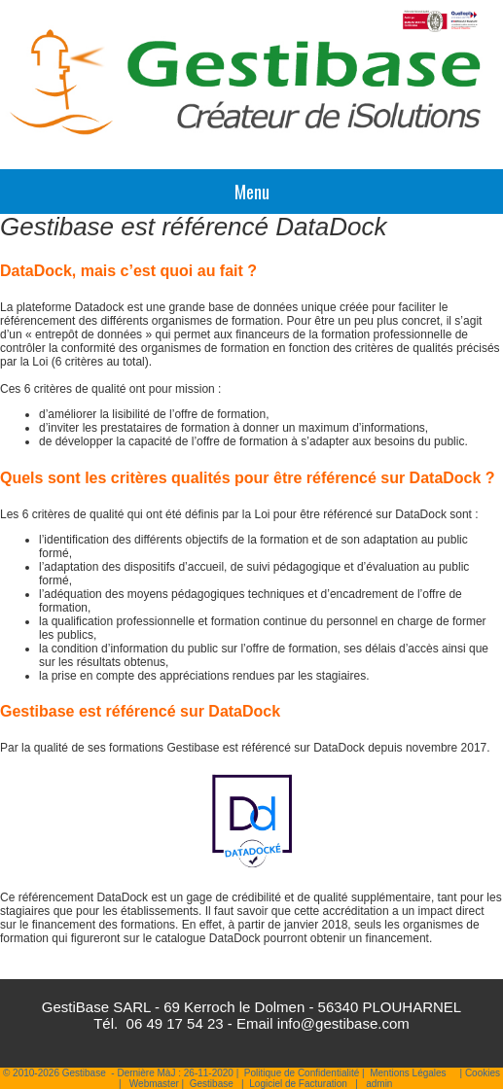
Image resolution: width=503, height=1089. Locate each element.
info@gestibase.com (343, 1023)
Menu (251, 191)
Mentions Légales (408, 1073)
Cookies (482, 1073)
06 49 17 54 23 (175, 1023)
